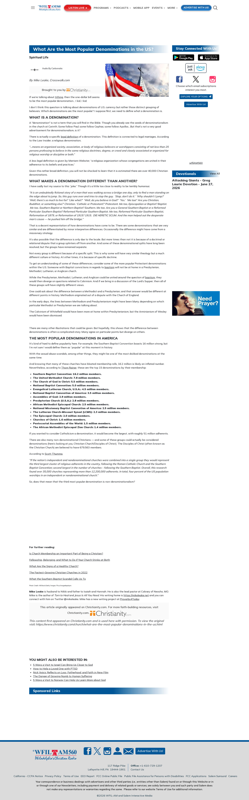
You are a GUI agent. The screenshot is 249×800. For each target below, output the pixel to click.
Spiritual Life (38, 57)
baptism (109, 267)
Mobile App (141, 7)
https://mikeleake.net (136, 595)
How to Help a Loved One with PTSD (55, 668)
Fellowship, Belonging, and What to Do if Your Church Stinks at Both (69, 559)
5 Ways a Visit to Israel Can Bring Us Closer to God (63, 664)
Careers (232, 776)
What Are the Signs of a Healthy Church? (53, 566)
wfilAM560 (196, 162)
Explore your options (196, 96)
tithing (59, 97)
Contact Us (137, 769)
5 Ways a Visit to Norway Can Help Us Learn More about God (69, 680)
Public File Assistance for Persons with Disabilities (154, 776)
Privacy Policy (53, 776)
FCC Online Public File (109, 776)
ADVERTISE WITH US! (196, 7)
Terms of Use (71, 776)
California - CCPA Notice (28, 776)
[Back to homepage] (53, 755)
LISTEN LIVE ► (78, 7)
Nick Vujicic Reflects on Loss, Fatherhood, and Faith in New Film (70, 672)
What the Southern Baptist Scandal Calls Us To (57, 578)
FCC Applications (196, 776)
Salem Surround (217, 776)
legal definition (69, 136)
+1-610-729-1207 (151, 765)
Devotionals (186, 174)
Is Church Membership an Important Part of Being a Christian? (66, 553)
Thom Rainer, (69, 367)
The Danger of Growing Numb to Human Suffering (62, 676)
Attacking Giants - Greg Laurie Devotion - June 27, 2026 (192, 184)
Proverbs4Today (129, 599)
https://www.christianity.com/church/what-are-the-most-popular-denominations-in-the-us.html (99, 624)
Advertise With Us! (196, 104)
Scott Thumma (53, 453)
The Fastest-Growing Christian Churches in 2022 (58, 572)
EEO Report (87, 776)
